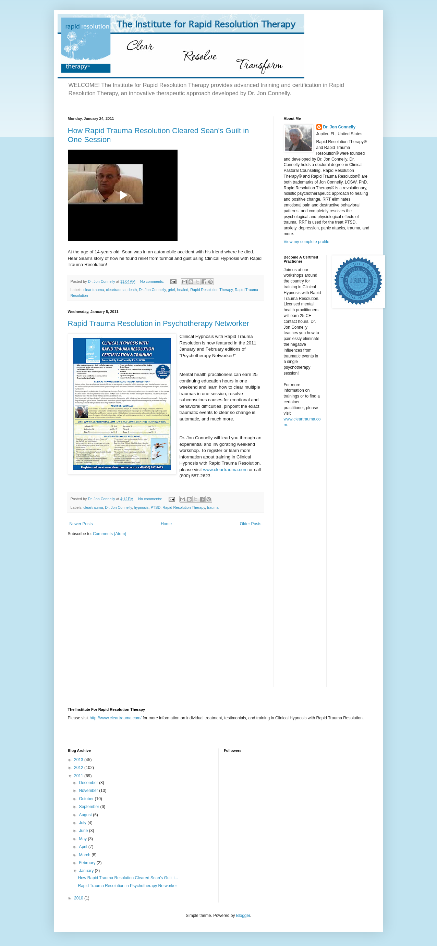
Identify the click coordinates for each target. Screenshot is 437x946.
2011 (79, 775)
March (85, 855)
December (89, 782)
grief (171, 290)
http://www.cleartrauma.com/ (116, 718)
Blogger (243, 915)
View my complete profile (306, 241)
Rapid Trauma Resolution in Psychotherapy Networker (158, 323)
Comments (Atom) (109, 533)
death (132, 290)
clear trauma (93, 290)
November (89, 790)
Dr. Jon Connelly (152, 290)
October (87, 798)
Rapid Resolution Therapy (211, 290)
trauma (213, 507)
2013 (79, 759)
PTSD (155, 507)
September (89, 806)
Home (166, 523)
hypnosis (141, 507)
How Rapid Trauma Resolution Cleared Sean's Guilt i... (128, 877)
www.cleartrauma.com (225, 469)
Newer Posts (81, 523)
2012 (79, 767)
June (84, 830)
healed (182, 290)
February (87, 862)
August (86, 814)
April (83, 846)
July (83, 822)
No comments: (152, 281)
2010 (79, 898)
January (87, 870)
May (83, 838)
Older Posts (251, 523)
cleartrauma (115, 290)
